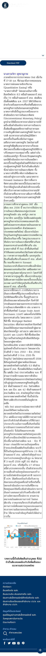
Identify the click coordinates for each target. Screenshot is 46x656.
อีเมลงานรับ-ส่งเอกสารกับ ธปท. (17, 594)
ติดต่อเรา (7, 586)
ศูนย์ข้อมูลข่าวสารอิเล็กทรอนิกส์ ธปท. (19, 614)
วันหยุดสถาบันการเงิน (13, 618)
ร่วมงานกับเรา (9, 622)
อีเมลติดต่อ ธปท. (10, 590)
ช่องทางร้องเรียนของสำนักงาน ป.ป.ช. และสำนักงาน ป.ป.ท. (21, 603)
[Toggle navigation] (41, 5)
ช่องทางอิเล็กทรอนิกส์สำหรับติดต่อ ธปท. (21, 597)
